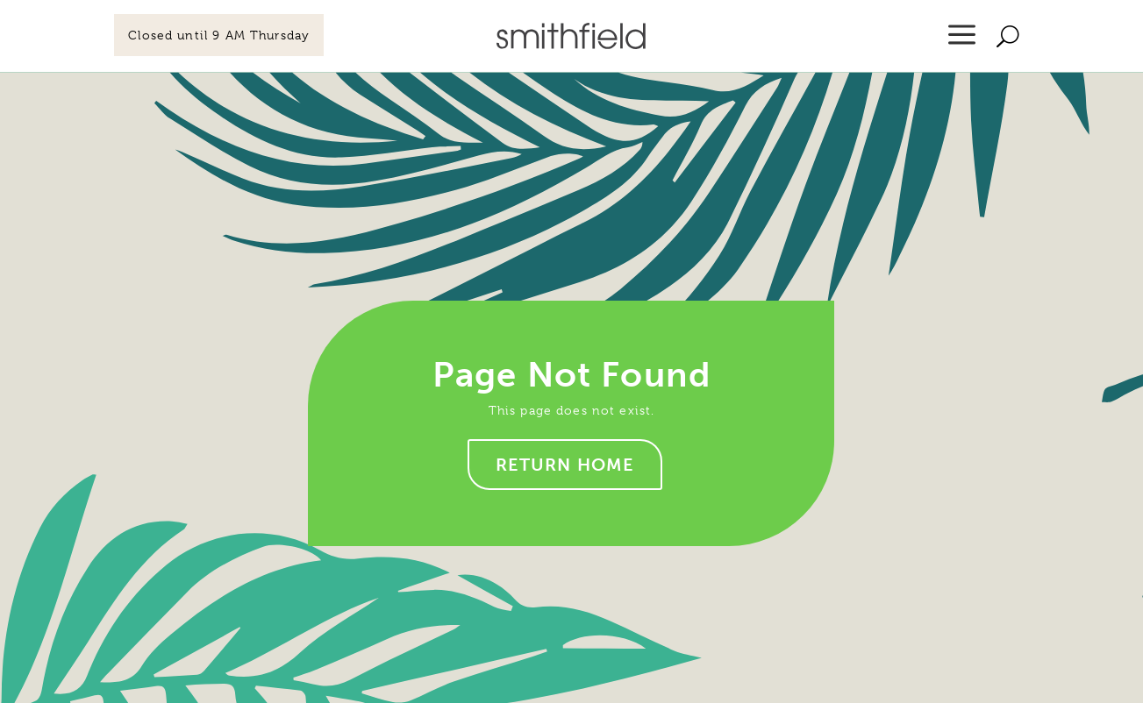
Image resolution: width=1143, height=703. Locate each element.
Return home (565, 464)
